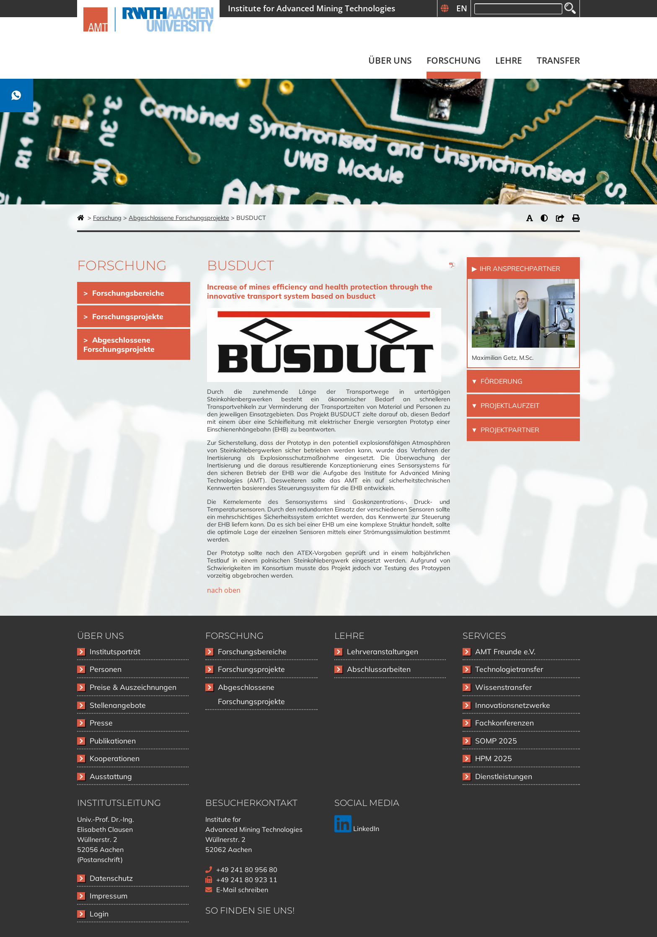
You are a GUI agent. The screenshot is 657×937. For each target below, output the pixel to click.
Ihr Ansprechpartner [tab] (519, 268)
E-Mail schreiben (242, 889)
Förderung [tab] (500, 381)
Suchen (570, 8)
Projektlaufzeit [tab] (509, 405)
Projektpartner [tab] (509, 430)
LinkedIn (356, 828)
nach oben (224, 590)
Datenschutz (111, 878)
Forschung (107, 218)
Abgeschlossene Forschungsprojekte (179, 218)
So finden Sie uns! (250, 910)
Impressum (108, 895)
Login (99, 913)
